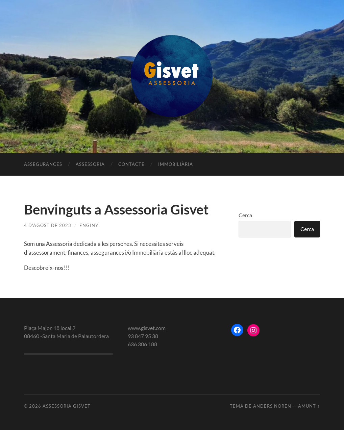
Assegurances (43, 164)
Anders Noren (272, 406)
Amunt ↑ (309, 406)
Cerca (245, 215)
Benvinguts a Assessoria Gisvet (116, 209)
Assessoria (90, 164)
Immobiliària (175, 164)
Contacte (131, 164)
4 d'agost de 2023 (47, 225)
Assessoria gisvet (67, 406)
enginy (88, 225)
